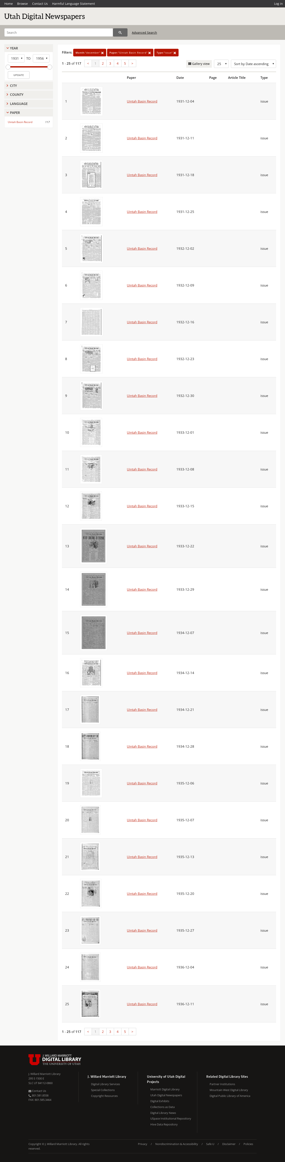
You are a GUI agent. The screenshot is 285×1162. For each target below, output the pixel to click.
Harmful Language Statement (73, 4)
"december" (90, 52)
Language (19, 103)
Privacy (142, 1144)
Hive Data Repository (164, 1124)
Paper (15, 112)
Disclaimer (228, 1144)
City (13, 85)
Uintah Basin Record (20, 122)
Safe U (210, 1144)
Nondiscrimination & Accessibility (176, 1144)
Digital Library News (163, 1113)
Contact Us (40, 4)
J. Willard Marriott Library (44, 1074)
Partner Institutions (222, 1084)
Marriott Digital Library (165, 1089)
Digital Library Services (105, 1084)
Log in (278, 4)
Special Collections (103, 1090)
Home (8, 4)
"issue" (166, 52)
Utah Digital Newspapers (166, 1095)
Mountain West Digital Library (229, 1090)
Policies (248, 1144)
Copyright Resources (104, 1096)
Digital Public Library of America (230, 1096)
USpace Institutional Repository (170, 1118)
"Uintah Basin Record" (130, 52)
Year (14, 48)
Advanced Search (144, 32)
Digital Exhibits (159, 1101)
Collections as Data (162, 1107)
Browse (22, 4)
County (16, 94)
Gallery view (200, 64)
